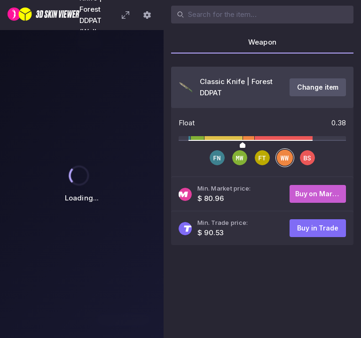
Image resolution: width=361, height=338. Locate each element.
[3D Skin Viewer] (43, 15)
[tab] (262, 45)
